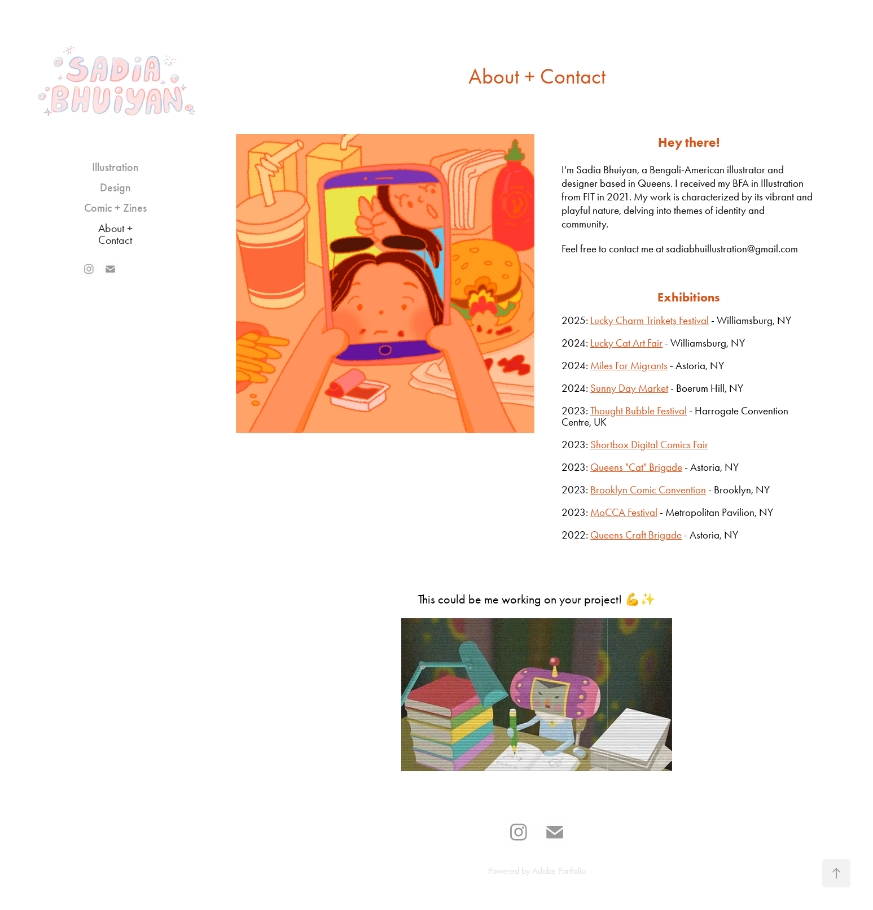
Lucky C (606, 320)
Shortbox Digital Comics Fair (649, 444)
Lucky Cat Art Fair (626, 342)
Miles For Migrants (629, 365)
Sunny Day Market (629, 388)
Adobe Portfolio (559, 870)
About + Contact (115, 234)
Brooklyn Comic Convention (648, 489)
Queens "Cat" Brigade (636, 467)
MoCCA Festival (623, 512)
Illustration (115, 167)
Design (115, 187)
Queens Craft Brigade (636, 534)
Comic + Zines (115, 208)
